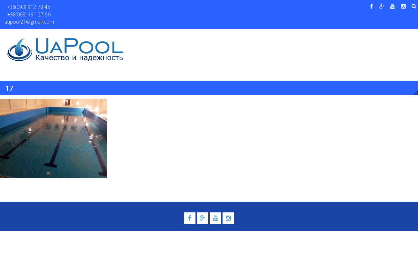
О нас (167, 35)
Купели (226, 35)
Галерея (260, 35)
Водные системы (297, 35)
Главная (143, 35)
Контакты (385, 35)
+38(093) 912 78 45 (25, 7)
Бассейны (192, 35)
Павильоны (345, 35)
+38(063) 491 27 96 (72, 7)
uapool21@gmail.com (123, 7)
